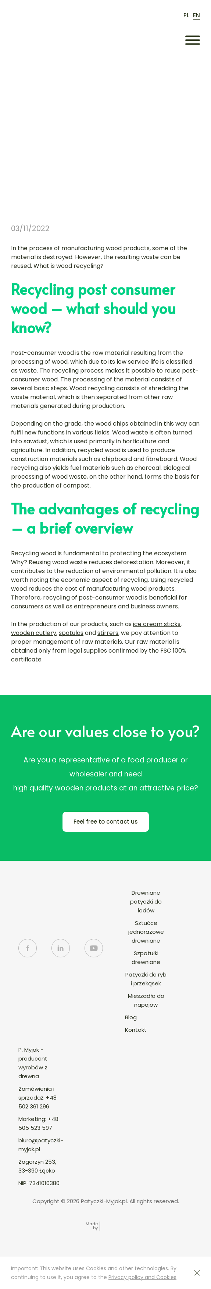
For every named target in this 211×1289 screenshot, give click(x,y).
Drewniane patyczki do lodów (146, 901)
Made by (92, 1226)
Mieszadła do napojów (146, 1000)
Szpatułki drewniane (146, 957)
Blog (131, 1017)
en (196, 15)
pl (186, 15)
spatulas (71, 633)
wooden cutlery (33, 633)
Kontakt (136, 1030)
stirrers (107, 633)
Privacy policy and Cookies (142, 1277)
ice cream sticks (156, 624)
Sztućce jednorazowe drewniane (146, 931)
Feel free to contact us (106, 821)
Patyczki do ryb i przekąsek (146, 979)
